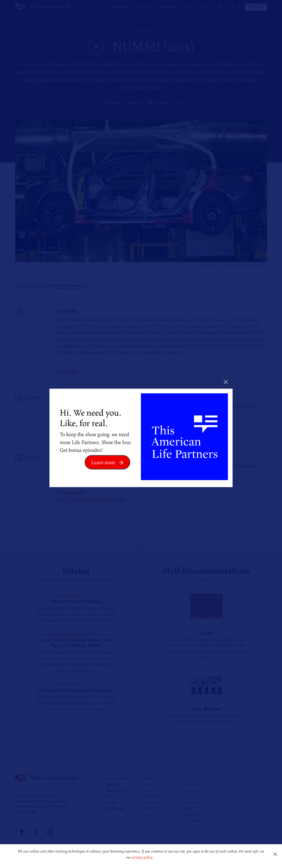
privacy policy (142, 857)
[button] (155, 858)
